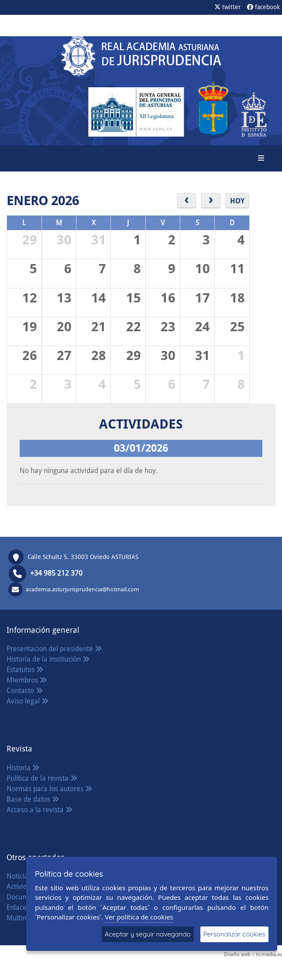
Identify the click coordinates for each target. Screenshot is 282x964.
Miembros (27, 680)
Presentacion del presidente (54, 649)
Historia (23, 768)
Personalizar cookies (234, 934)
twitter (227, 6)
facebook (263, 6)
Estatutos (25, 670)
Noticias (23, 876)
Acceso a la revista (39, 810)
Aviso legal (27, 701)
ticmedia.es (269, 954)
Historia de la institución (48, 659)
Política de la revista (42, 778)
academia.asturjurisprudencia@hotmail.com (82, 589)
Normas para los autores (49, 789)
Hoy (237, 201)
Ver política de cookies (139, 917)
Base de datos (33, 799)
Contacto (25, 690)
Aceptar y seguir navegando (148, 934)
